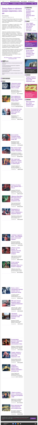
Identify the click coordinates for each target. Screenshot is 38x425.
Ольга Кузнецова (20, 93)
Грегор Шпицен (20, 349)
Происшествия (28, 68)
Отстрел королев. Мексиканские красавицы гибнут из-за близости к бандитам (16, 264)
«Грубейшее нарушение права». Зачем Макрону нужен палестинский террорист (16, 237)
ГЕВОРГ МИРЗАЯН (28, 30)
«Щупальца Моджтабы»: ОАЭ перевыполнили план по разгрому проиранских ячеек (17, 198)
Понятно (33, 418)
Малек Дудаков (20, 219)
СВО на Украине (24, 1)
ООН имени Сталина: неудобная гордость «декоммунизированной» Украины (17, 303)
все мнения (34, 30)
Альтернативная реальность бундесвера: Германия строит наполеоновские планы (16, 341)
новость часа (28, 7)
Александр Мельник (19, 106)
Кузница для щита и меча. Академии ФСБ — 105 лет (16, 186)
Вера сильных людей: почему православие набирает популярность (16, 149)
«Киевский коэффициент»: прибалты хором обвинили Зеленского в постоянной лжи (16, 368)
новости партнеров (6, 78)
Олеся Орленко (20, 245)
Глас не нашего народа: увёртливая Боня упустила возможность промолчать (30, 26)
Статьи (19, 3)
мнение (27, 21)
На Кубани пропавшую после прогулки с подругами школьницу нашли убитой (30, 13)
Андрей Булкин (20, 169)
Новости (14, 3)
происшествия (29, 48)
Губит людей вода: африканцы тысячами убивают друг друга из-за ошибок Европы (16, 161)
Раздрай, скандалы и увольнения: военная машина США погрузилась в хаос (16, 354)
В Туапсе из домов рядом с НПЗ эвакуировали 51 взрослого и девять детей (31, 70)
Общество (27, 41)
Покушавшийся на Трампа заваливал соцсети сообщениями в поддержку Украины (16, 211)
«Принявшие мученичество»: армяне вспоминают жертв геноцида (16, 316)
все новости (28, 18)
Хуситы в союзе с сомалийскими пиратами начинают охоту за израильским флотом (17, 290)
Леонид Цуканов (20, 206)
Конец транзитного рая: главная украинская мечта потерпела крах (16, 406)
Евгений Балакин (20, 156)
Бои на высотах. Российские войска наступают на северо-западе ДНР (16, 137)
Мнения (24, 3)
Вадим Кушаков (20, 193)
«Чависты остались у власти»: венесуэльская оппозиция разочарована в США (17, 394)
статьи (3, 81)
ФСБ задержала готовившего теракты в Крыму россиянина (30, 44)
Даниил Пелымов (20, 259)
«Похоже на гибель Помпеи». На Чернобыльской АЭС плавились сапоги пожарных (16, 250)
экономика (28, 99)
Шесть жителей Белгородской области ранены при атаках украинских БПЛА (30, 95)
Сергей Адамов (20, 145)
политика (28, 75)
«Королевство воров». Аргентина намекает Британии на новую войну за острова (16, 85)
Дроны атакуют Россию (15, 1)
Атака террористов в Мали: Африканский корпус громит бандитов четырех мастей (16, 98)
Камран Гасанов (20, 119)
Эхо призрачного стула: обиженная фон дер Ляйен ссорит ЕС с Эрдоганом (16, 111)
